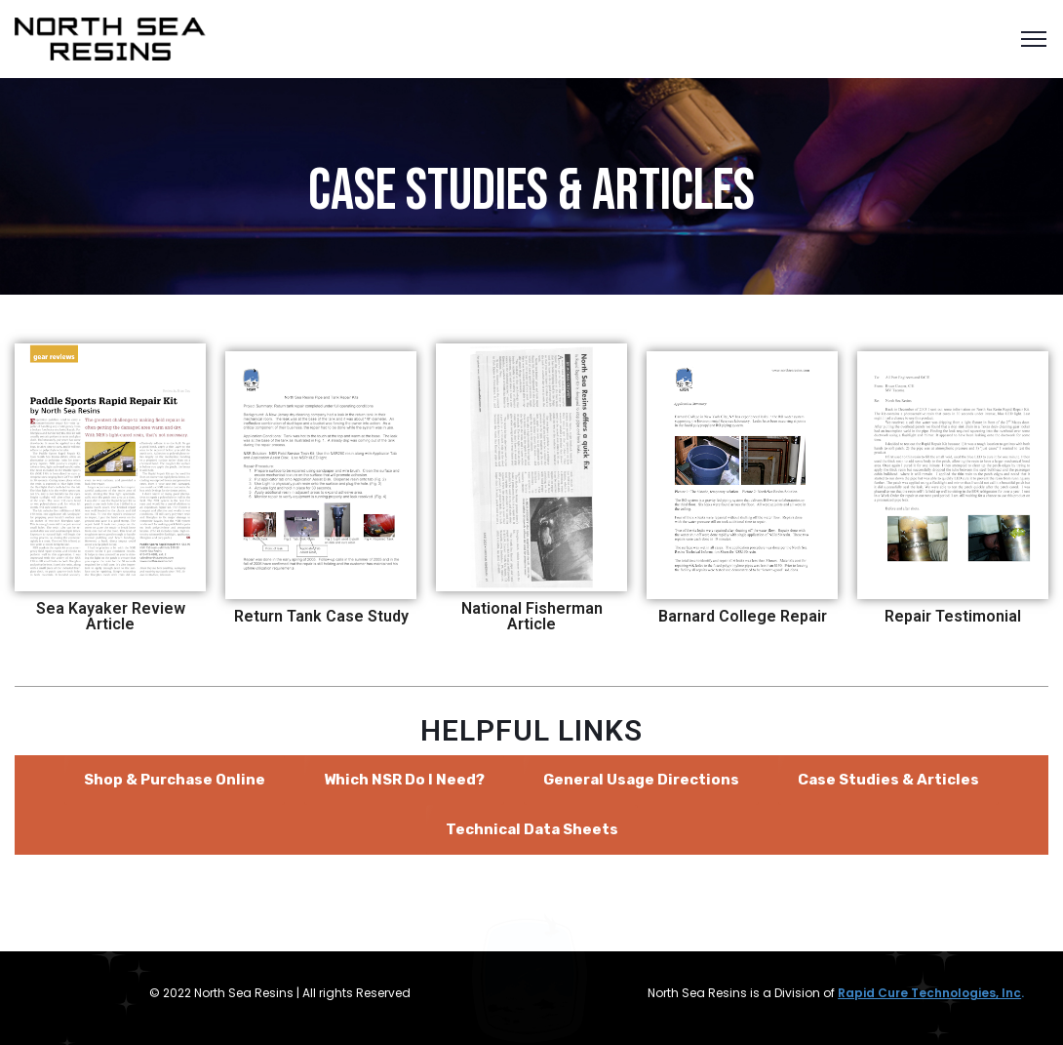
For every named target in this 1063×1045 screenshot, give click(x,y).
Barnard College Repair (742, 616)
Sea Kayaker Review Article (110, 616)
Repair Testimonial (953, 616)
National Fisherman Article (532, 616)
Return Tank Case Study (321, 616)
